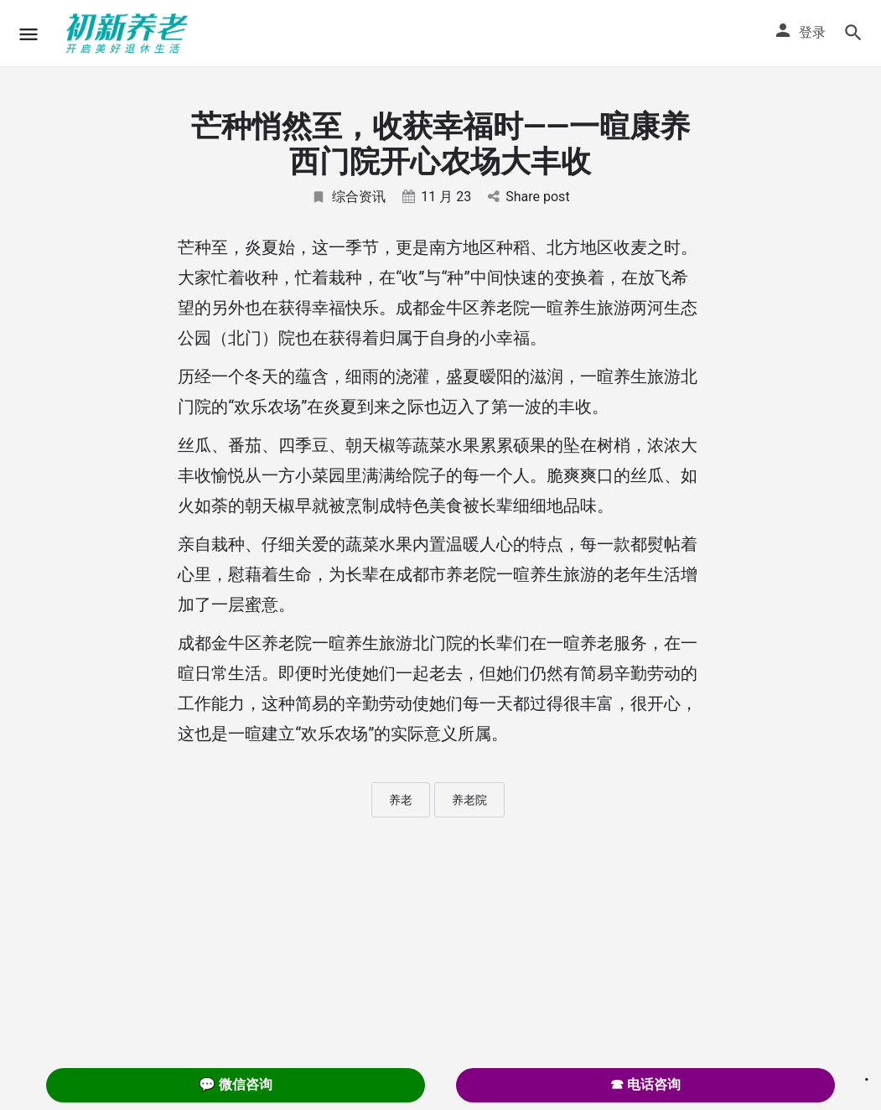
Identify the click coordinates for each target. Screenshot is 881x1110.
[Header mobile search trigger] (853, 33)
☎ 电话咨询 (645, 1084)
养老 (400, 800)
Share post (528, 197)
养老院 (469, 800)
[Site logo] (129, 33)
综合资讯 (348, 197)
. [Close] (866, 1073)
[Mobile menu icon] (28, 34)
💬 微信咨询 (235, 1084)
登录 (812, 32)
